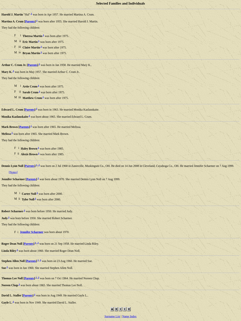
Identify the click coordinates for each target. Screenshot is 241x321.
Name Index (129, 316)
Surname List (112, 316)
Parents (30, 21)
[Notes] (13, 172)
